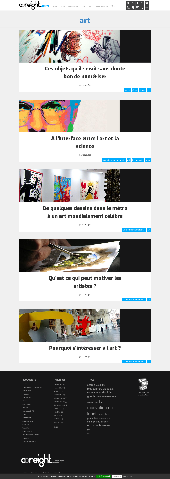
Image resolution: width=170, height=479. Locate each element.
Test (90, 6)
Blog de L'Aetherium (29, 441)
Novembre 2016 (59, 402)
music (127, 90)
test (103, 426)
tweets (108, 426)
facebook (103, 392)
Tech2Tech (26, 428)
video (134, 90)
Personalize (117, 476)
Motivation (73, 6)
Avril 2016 (57, 419)
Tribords (25, 407)
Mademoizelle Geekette (30, 435)
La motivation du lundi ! (114, 160)
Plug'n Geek (26, 391)
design (112, 389)
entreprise (92, 392)
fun (110, 392)
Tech (63, 6)
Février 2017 (58, 395)
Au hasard (56, 473)
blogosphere (94, 388)
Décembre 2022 (59, 384)
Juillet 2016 (58, 408)
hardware (102, 396)
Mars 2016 (57, 422)
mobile (103, 414)
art (149, 90)
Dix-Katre (25, 438)
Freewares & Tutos (28, 411)
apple (147, 160)
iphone (96, 402)
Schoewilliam (26, 404)
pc (108, 415)
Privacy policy (128, 476)
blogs (106, 388)
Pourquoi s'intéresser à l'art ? (85, 347)
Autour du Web (27, 421)
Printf (24, 414)
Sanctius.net (26, 397)
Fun (83, 6)
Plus (88, 433)
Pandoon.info (27, 418)
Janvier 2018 (58, 388)
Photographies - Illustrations (32, 387)
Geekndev (26, 424)
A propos (24, 473)
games (142, 90)
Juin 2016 (57, 412)
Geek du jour (102, 6)
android (91, 385)
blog (102, 384)
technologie (137, 160)
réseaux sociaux (104, 418)
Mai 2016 (57, 415)
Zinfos (24, 384)
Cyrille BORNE (27, 431)
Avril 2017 (57, 391)
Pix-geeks (25, 394)
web (90, 430)
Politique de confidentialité (40, 473)
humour (112, 396)
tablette (104, 422)
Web (55, 6)
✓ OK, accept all (103, 476)
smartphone (93, 421)
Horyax (24, 401)
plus (56, 427)
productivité (92, 418)
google (91, 396)
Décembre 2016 (59, 398)
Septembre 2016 (59, 405)
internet (90, 402)
